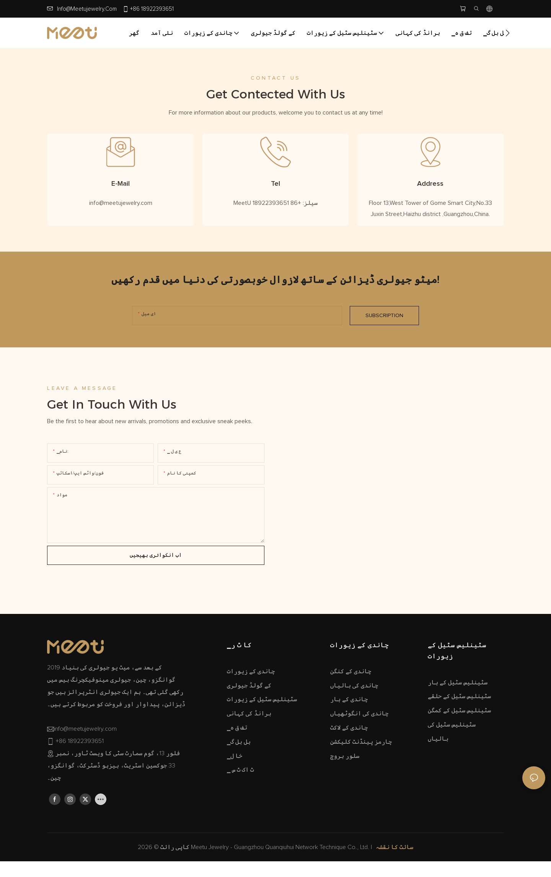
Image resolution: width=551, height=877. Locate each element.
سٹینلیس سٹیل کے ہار (457, 700)
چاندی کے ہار (349, 717)
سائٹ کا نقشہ (394, 865)
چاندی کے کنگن (350, 689)
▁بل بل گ (239, 759)
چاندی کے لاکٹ (349, 745)
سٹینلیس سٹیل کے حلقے (459, 714)
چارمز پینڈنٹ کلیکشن (361, 759)
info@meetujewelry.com (87, 9)
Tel (275, 192)
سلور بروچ (344, 774)
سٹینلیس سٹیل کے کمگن (459, 728)
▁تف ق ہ (237, 745)
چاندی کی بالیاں (354, 703)
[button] (507, 32)
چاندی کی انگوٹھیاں (359, 731)
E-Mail (120, 192)
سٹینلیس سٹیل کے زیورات (262, 717)
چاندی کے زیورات (251, 689)
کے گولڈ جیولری (249, 703)
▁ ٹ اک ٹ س (240, 788)
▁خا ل (234, 774)
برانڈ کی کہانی (249, 731)
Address (430, 192)
